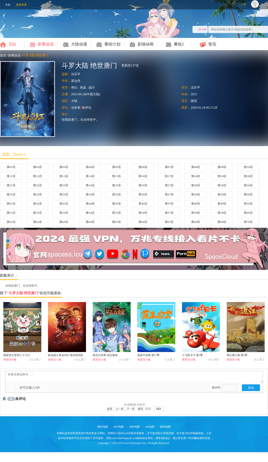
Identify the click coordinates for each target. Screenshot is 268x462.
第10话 (248, 167)
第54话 (90, 212)
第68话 (195, 222)
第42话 (37, 203)
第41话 (11, 203)
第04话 (90, 167)
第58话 (195, 212)
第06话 (142, 167)
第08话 (195, 167)
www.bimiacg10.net (135, 443)
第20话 (248, 176)
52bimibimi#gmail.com (124, 438)
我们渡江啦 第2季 (237, 355)
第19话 (222, 176)
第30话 (248, 185)
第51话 (11, 212)
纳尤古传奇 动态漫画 (105, 355)
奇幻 (74, 87)
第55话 (116, 212)
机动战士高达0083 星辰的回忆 (66, 355)
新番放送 (41, 44)
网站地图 (102, 426)
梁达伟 (75, 81)
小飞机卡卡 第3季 (192, 355)
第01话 (11, 167)
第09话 (222, 167)
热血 (83, 87)
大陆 (74, 101)
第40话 (248, 194)
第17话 (169, 176)
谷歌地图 (134, 426)
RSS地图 (118, 426)
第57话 (169, 212)
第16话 (142, 176)
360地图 (150, 426)
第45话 (116, 203)
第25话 (116, 185)
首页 (3, 55)
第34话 (90, 194)
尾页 (140, 408)
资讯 (207, 44)
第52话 (37, 212)
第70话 (248, 222)
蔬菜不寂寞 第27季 (148, 355)
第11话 (11, 176)
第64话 (90, 222)
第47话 (169, 203)
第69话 (222, 222)
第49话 (222, 203)
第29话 (222, 185)
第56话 (142, 212)
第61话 (11, 222)
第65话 (116, 222)
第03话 (63, 167)
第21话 (11, 185)
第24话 (90, 185)
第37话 (169, 194)
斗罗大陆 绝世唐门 (35, 55)
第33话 (63, 194)
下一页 (131, 408)
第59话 (222, 212)
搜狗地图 (165, 426)
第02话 (37, 167)
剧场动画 (141, 44)
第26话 (142, 185)
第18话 (195, 176)
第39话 (222, 194)
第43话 (63, 203)
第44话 (90, 203)
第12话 (37, 176)
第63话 (63, 222)
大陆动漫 (74, 44)
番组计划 (107, 44)
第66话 (142, 222)
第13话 (63, 176)
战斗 (92, 87)
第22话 (37, 185)
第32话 (37, 194)
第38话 (195, 194)
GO (158, 408)
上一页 (119, 408)
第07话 (169, 167)
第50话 (248, 203)
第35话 (116, 194)
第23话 (63, 185)
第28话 (195, 185)
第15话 (116, 176)
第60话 (248, 212)
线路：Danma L (14, 154)
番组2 (174, 44)
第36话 (142, 194)
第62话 (37, 222)
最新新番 (21, 4)
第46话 (142, 203)
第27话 (169, 185)
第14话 (90, 176)
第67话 (169, 222)
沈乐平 (75, 74)
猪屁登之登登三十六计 (16, 355)
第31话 (11, 194)
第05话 (116, 167)
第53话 (63, 212)
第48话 (195, 203)
